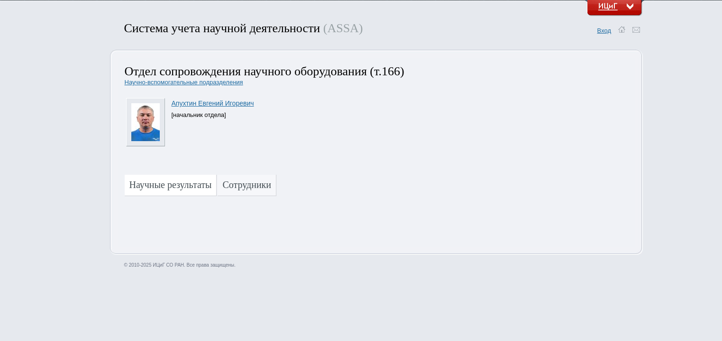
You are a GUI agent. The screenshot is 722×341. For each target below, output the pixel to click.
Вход (604, 30)
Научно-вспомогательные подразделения (184, 82)
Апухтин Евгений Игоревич (213, 103)
